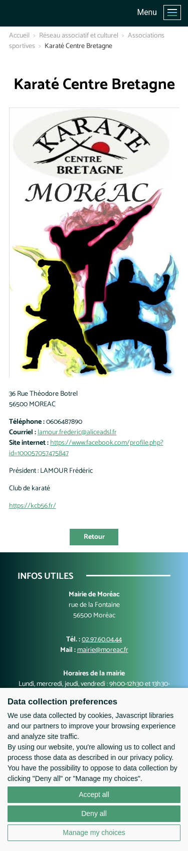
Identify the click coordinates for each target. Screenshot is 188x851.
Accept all (94, 794)
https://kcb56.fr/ (32, 506)
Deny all (94, 813)
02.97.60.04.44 (102, 639)
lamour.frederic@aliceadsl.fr (77, 432)
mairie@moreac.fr (102, 650)
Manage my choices (94, 832)
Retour (94, 537)
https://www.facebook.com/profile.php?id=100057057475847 (86, 448)
